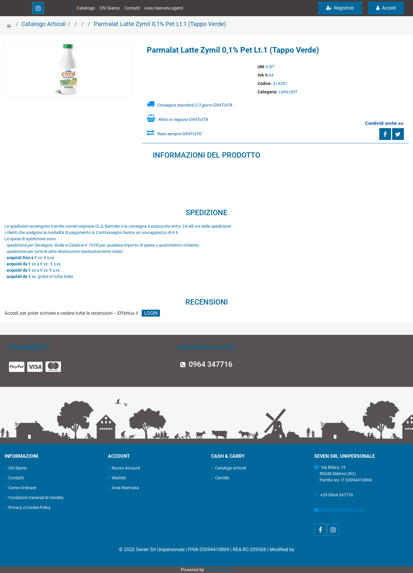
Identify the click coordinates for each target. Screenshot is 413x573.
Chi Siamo (109, 8)
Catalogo (86, 8)
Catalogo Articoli (44, 24)
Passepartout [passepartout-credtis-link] (218, 569)
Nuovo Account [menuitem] (124, 467)
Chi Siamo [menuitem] (15, 467)
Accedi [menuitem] (386, 8)
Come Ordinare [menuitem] (20, 487)
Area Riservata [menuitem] (123, 487)
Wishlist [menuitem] (117, 477)
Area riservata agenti (163, 8)
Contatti (132, 8)
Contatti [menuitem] (14, 477)
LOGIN (151, 313)
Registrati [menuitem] (340, 8)
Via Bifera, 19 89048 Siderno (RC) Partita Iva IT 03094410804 (343, 473)
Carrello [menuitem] (220, 477)
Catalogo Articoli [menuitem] (228, 467)
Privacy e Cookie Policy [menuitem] (27, 507)
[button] (69, 69)
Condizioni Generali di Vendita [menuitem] (33, 497)
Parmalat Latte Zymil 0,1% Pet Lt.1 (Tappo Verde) (160, 24)
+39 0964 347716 (336, 495)
